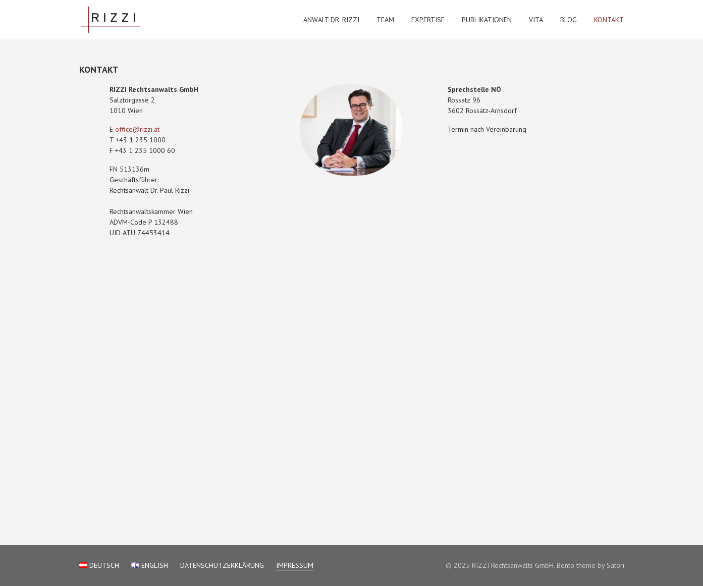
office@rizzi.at (137, 129)
